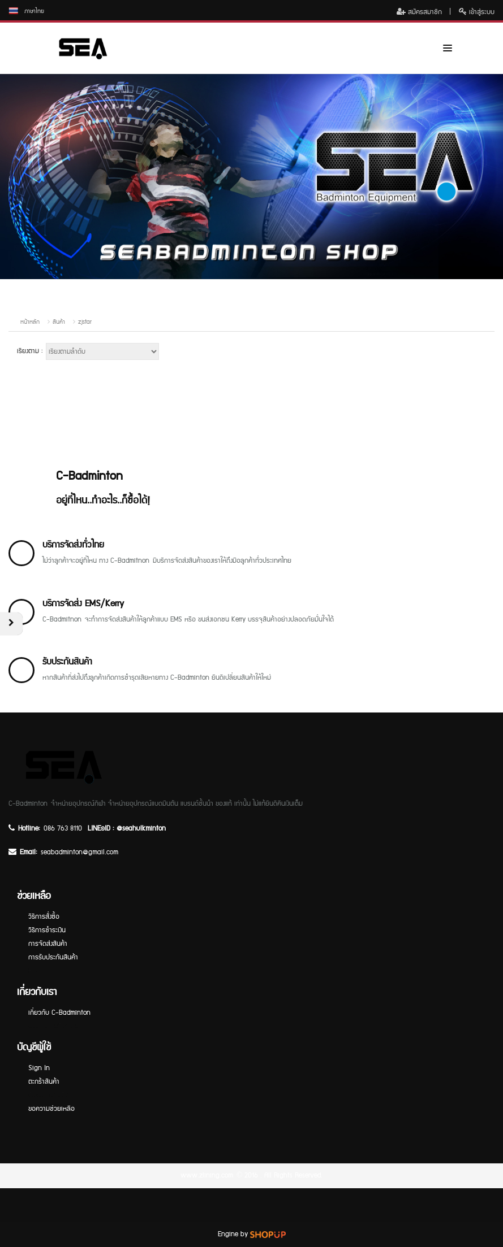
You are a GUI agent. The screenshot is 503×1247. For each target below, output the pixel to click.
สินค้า (59, 322)
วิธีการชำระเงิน (47, 930)
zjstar (85, 322)
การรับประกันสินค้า (53, 957)
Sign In (39, 1068)
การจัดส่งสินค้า (47, 944)
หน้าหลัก (30, 322)
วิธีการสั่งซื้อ (43, 917)
